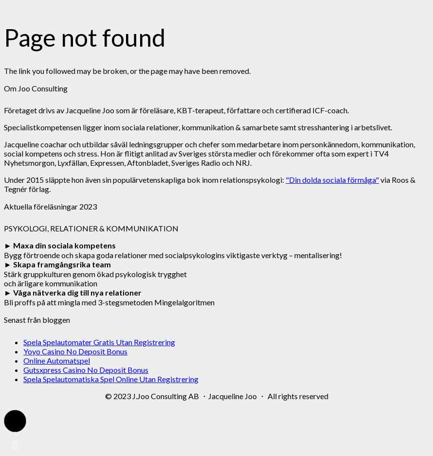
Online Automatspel (56, 360)
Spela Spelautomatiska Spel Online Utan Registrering (110, 379)
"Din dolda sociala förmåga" (332, 179)
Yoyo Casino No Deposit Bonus (75, 351)
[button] (15, 421)
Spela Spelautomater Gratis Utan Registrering (99, 342)
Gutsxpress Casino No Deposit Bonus (85, 369)
